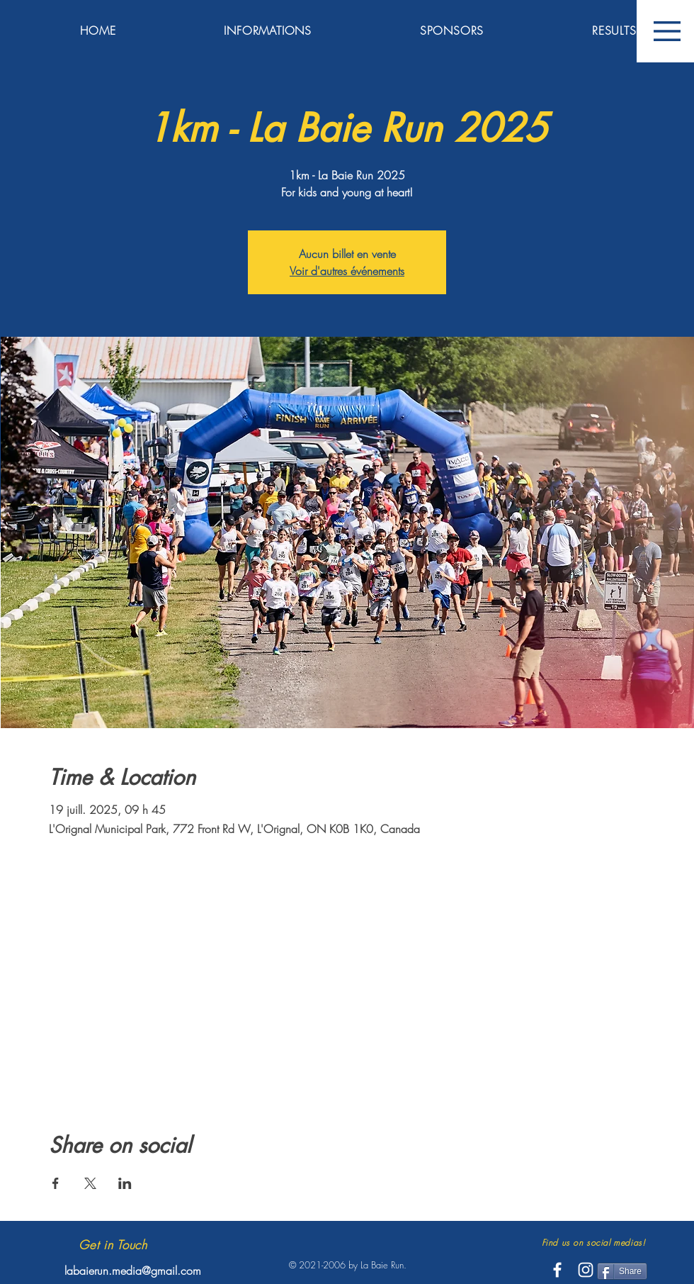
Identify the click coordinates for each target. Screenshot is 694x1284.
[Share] (622, 1271)
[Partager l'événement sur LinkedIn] (125, 1183)
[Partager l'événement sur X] (90, 1183)
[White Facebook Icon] (557, 1270)
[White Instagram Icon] (586, 1270)
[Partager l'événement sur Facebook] (55, 1183)
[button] (667, 31)
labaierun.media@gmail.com (132, 1270)
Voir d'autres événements (347, 271)
